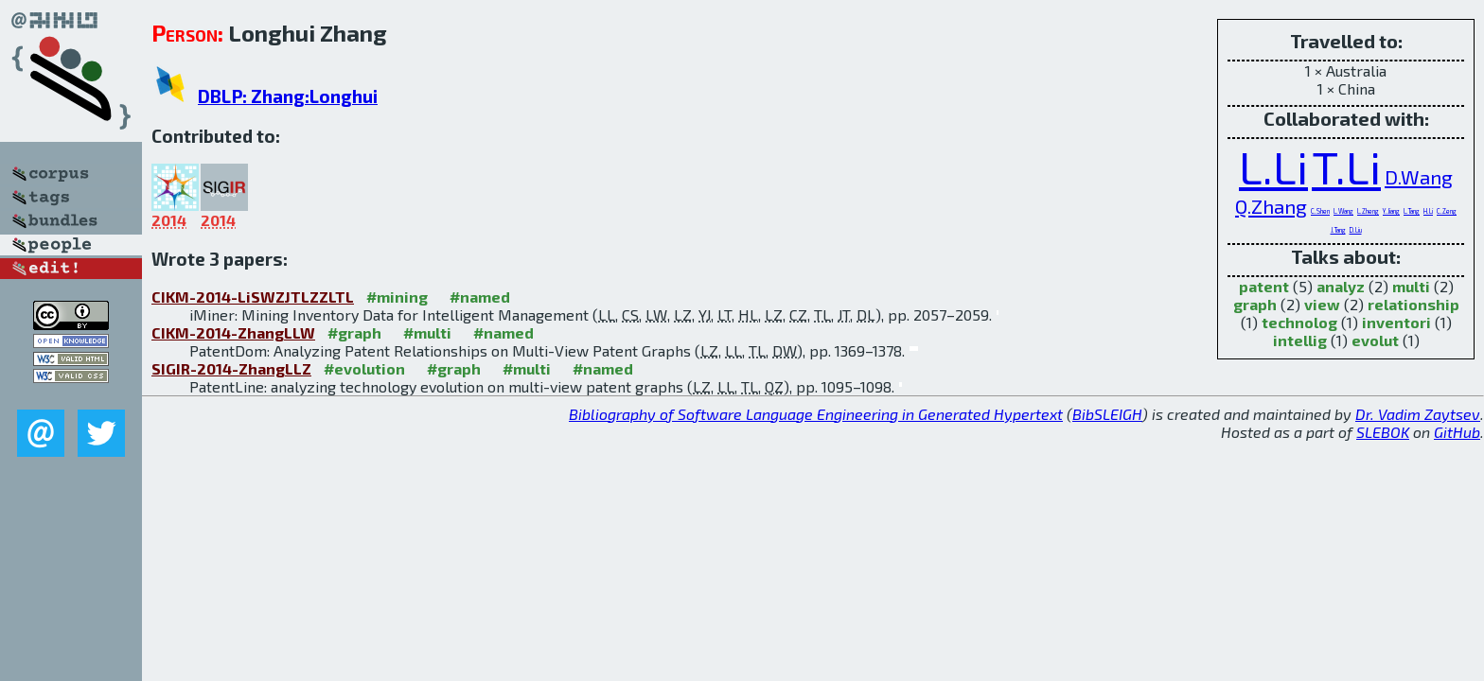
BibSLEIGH (1107, 414)
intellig (1300, 340)
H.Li (1428, 211)
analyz (1340, 286)
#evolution (364, 368)
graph (1255, 304)
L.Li (1273, 166)
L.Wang (1343, 211)
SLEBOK (1382, 432)
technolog (1299, 322)
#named (480, 297)
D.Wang (1419, 176)
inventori (1396, 322)
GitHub (1457, 432)
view (1322, 304)
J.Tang (1338, 230)
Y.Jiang (1391, 211)
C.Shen (1320, 211)
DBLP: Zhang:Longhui (288, 96)
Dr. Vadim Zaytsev (1417, 414)
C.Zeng (1447, 211)
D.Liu (1356, 230)
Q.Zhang (1271, 206)
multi (1411, 286)
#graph (354, 332)
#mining (397, 297)
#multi (427, 332)
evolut (1375, 340)
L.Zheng (1368, 211)
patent (1264, 286)
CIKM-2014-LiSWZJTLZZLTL (252, 297)
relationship (1413, 304)
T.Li (1346, 166)
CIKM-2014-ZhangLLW (233, 332)
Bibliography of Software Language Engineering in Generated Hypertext (816, 414)
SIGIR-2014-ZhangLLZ (231, 368)
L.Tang (1412, 211)
